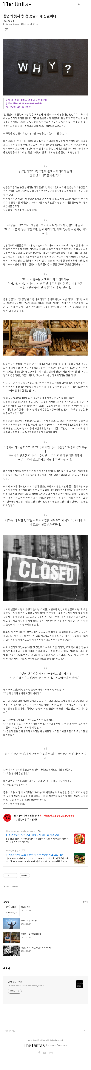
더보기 (85, 901)
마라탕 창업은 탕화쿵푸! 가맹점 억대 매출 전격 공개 (32, 835)
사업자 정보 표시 (10, 886)
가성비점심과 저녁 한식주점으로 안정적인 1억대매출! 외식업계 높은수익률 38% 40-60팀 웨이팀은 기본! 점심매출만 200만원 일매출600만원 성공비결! (37, 860)
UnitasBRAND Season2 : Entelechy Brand (26, 985)
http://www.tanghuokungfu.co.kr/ (21, 831)
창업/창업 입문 (8, 20)
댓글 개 (6, 968)
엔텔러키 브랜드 (16, 982)
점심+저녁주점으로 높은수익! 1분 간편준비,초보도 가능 (34, 854)
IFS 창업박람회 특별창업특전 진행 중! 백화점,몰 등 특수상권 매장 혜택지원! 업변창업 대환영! (37, 840)
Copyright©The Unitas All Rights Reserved (45, 1040)
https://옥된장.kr (13, 850)
